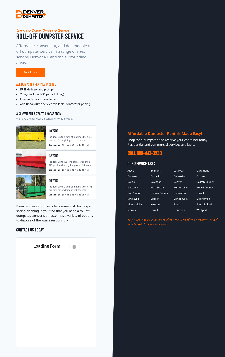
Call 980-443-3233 (145, 153)
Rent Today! (31, 72)
